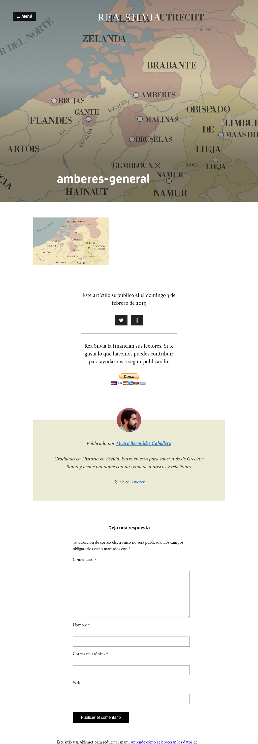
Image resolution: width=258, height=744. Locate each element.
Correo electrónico (90, 661)
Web (76, 690)
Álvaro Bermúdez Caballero (143, 443)
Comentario (84, 559)
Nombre (81, 633)
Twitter (138, 481)
